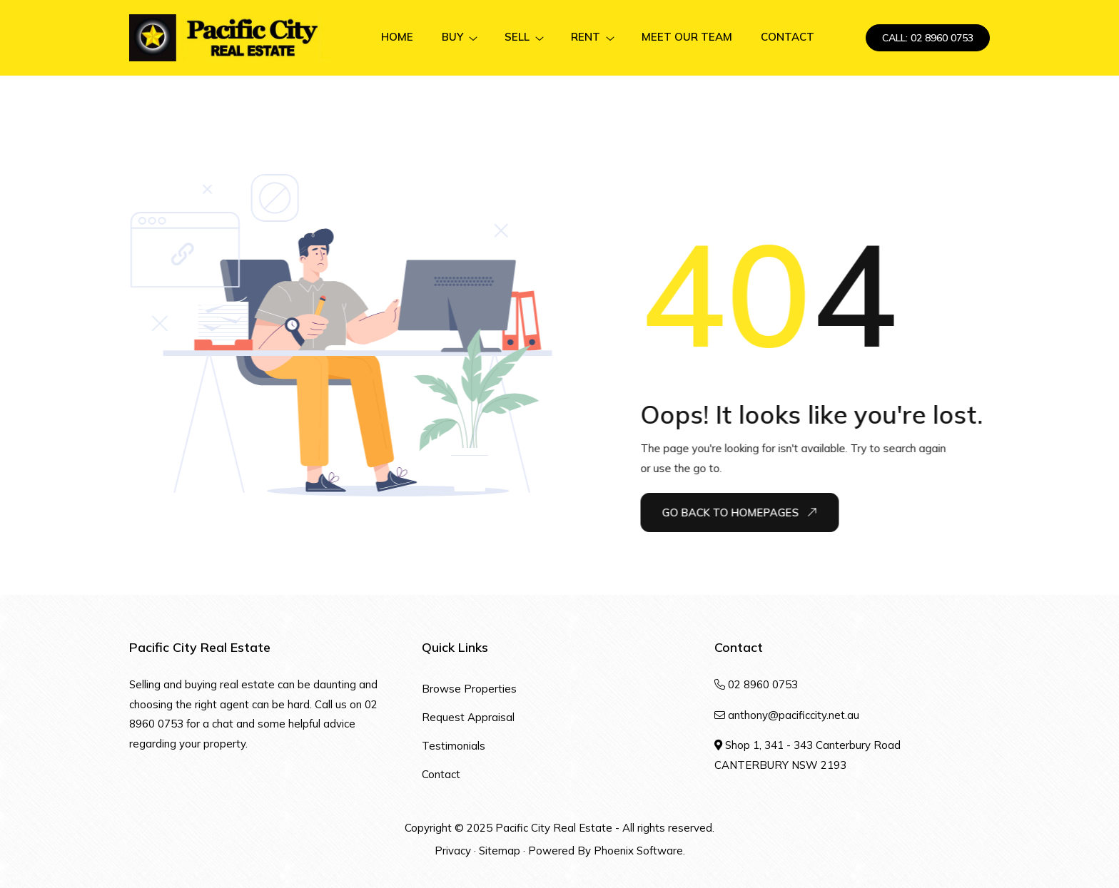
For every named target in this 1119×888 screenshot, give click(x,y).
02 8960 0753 (763, 684)
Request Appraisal (468, 717)
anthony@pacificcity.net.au (793, 715)
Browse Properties (469, 688)
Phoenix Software (638, 850)
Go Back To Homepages (739, 512)
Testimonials (453, 745)
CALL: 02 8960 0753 (927, 37)
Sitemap (499, 850)
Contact (441, 774)
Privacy (453, 850)
